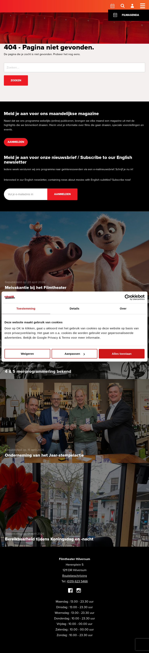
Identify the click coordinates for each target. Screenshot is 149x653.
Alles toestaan (122, 353)
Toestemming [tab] (26, 308)
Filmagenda (130, 15)
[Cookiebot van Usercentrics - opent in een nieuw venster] (128, 297)
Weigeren (27, 353)
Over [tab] (123, 308)
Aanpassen (75, 353)
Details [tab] (74, 308)
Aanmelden (16, 142)
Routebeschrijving (74, 575)
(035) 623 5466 (77, 581)
